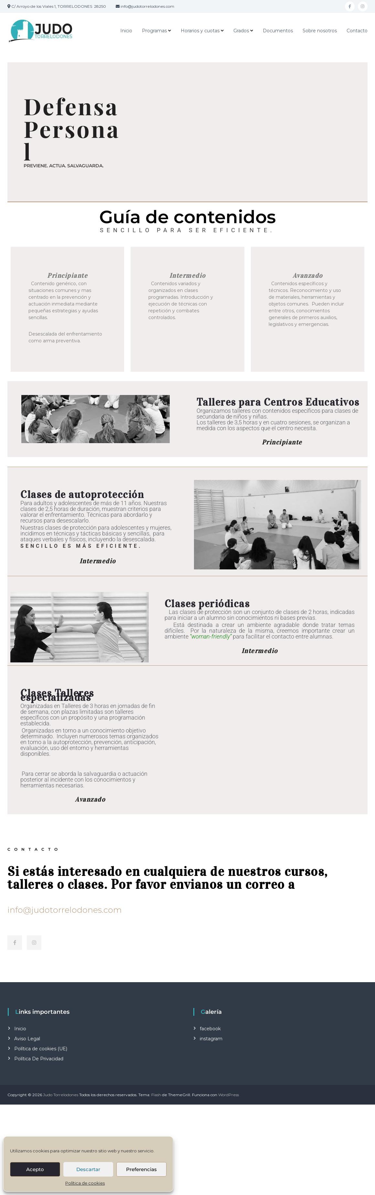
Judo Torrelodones (60, 1094)
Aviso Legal (27, 1039)
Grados (241, 31)
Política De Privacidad (38, 1059)
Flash (156, 1094)
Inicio (126, 31)
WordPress (228, 1094)
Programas (154, 31)
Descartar (88, 1169)
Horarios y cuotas (200, 31)
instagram (211, 1039)
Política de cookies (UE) (40, 1049)
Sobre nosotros (320, 31)
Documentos (278, 31)
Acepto (35, 1169)
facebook (210, 1029)
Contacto (357, 31)
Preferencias (141, 1169)
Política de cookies (85, 1183)
